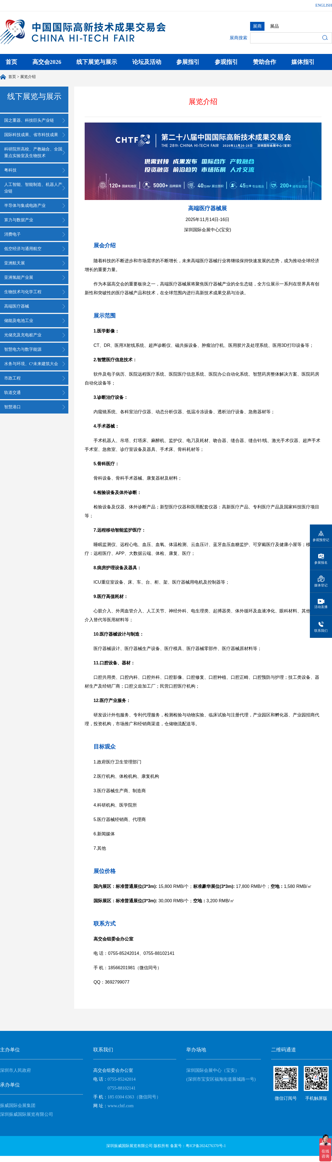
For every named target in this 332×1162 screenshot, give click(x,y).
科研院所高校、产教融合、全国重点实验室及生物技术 (33, 152)
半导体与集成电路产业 (25, 205)
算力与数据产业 (18, 220)
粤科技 (10, 170)
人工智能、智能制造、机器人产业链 (33, 187)
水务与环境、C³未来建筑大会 (31, 364)
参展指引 (187, 62)
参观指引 (226, 62)
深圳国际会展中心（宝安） (212, 1070)
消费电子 (12, 234)
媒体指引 (303, 62)
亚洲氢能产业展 (18, 277)
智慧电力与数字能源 (23, 349)
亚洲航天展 (14, 263)
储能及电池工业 (18, 320)
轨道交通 (12, 392)
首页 (11, 62)
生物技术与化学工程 (23, 292)
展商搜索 (238, 37)
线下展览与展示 (96, 62)
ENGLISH (323, 5)
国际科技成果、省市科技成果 (31, 134)
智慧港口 (12, 407)
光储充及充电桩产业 (23, 335)
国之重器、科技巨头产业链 (29, 120)
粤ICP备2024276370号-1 (206, 1146)
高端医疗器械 (16, 306)
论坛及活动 (146, 62)
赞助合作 (264, 62)
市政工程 (12, 378)
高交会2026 (46, 62)
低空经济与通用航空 (23, 248)
